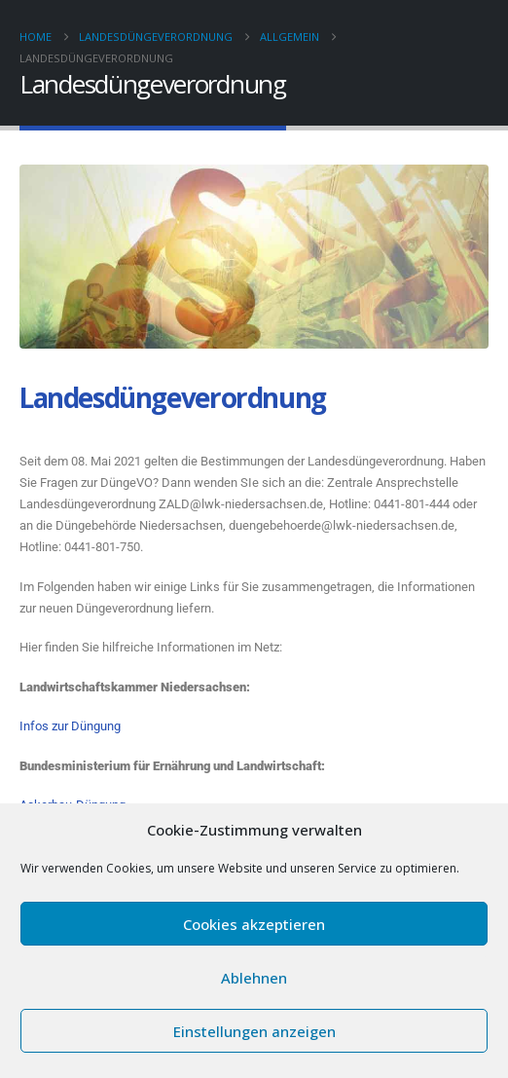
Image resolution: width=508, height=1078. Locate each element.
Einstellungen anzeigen (254, 1031)
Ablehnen (254, 977)
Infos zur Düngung (70, 726)
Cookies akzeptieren (254, 924)
